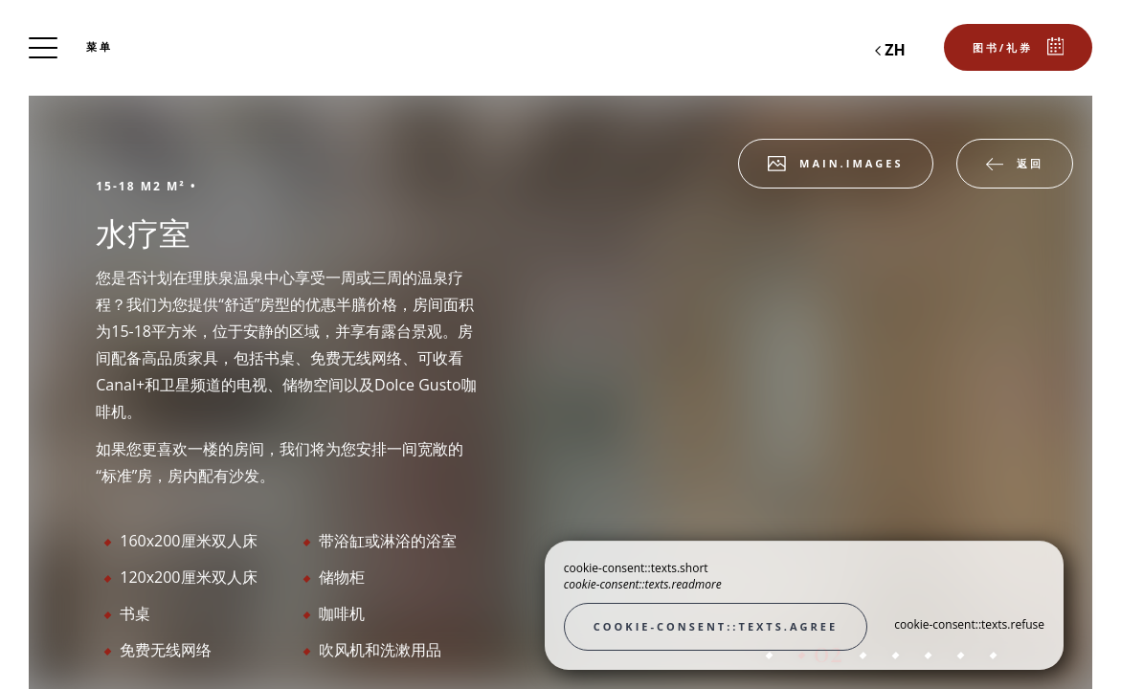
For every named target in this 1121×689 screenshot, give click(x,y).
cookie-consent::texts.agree (716, 626)
